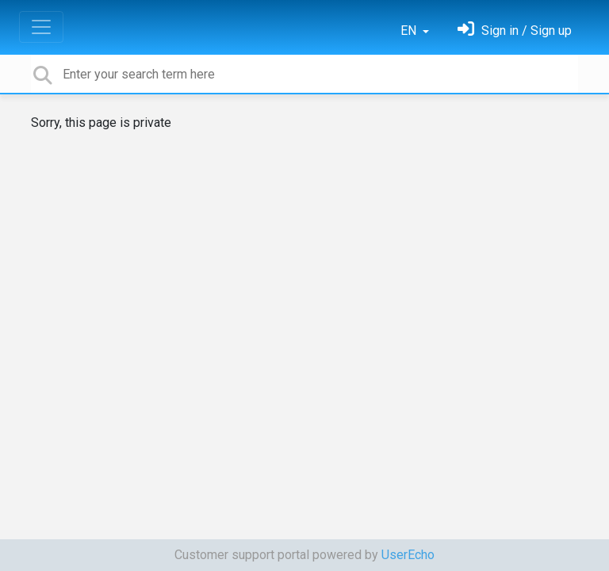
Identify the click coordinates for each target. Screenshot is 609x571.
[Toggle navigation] (41, 27)
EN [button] (409, 30)
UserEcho (408, 554)
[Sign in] (514, 30)
